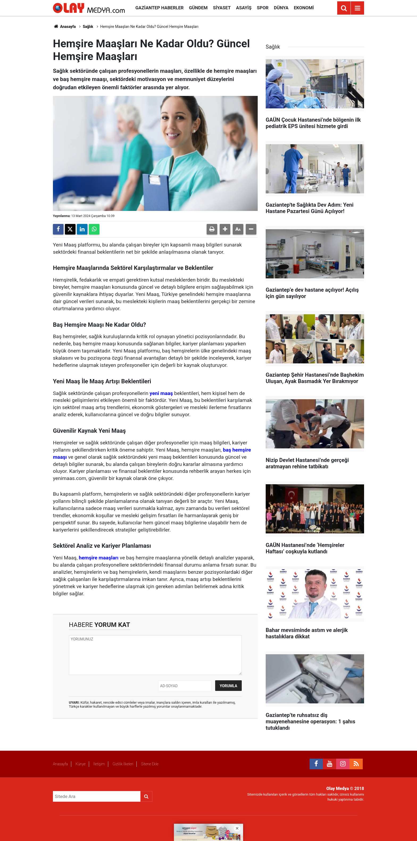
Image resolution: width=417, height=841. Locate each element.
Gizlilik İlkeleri (122, 764)
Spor (263, 7)
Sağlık (88, 26)
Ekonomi (304, 7)
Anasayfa (64, 26)
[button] (225, 229)
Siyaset (222, 7)
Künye (81, 764)
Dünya (281, 7)
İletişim (99, 764)
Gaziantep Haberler (159, 7)
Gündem (198, 7)
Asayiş (244, 7)
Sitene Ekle (149, 764)
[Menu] (357, 8)
